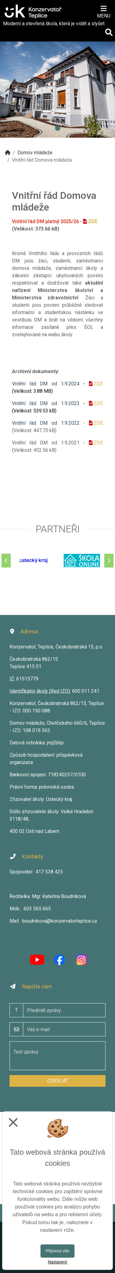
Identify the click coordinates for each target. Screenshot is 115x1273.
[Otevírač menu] (103, 11)
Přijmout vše (57, 1250)
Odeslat (57, 1081)
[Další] (108, 560)
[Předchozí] (6, 560)
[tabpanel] (57, 89)
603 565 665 (37, 909)
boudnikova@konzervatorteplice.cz (59, 921)
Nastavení (57, 1261)
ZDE (93, 221)
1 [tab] (58, 128)
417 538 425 (49, 872)
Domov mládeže (34, 153)
